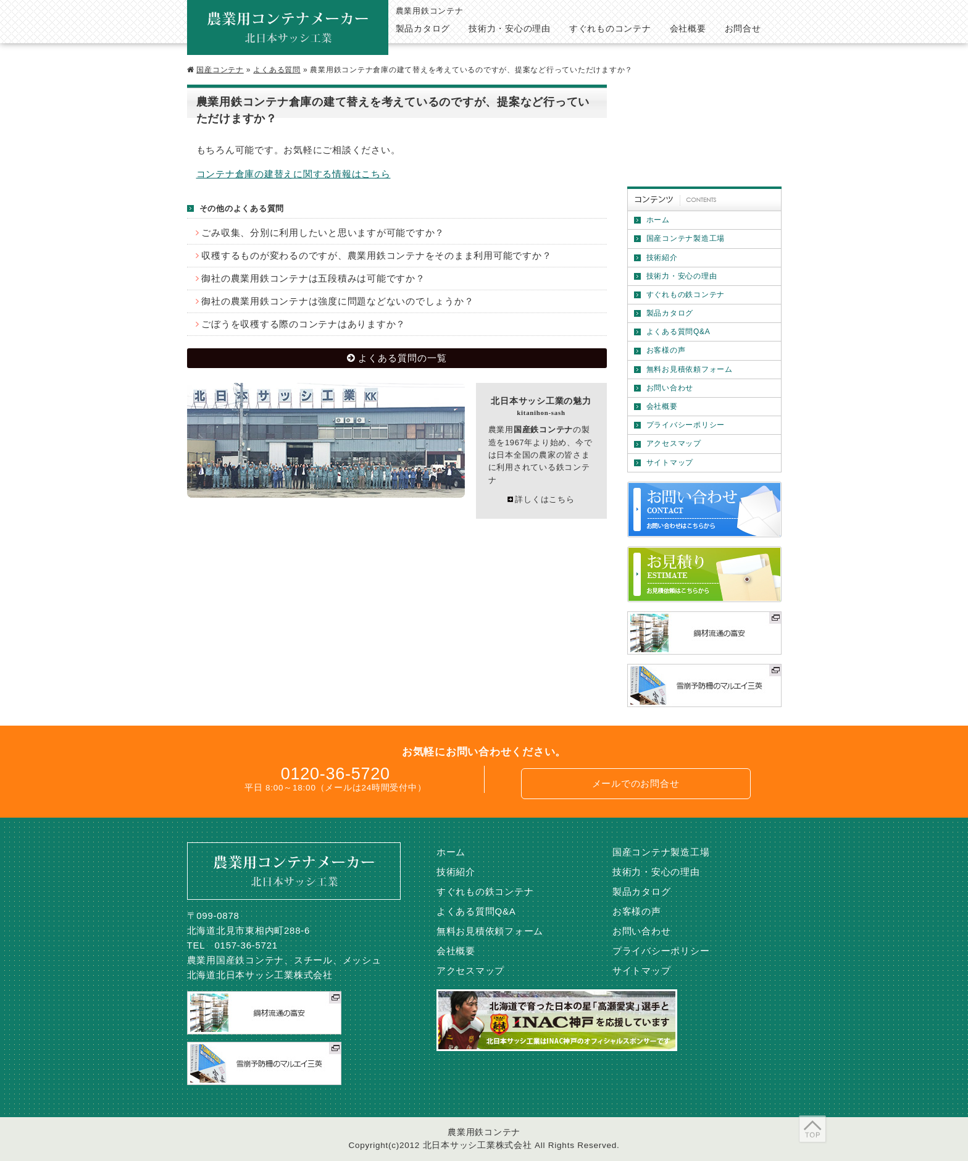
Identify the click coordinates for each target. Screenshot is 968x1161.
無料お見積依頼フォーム (689, 369)
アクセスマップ (673, 443)
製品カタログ (670, 313)
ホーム (658, 220)
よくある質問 (277, 69)
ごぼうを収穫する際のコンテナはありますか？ (303, 324)
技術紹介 (662, 257)
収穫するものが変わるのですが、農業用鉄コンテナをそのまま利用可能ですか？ (376, 255)
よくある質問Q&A (678, 331)
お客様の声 (666, 350)
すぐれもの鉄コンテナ (685, 294)
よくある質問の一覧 (402, 358)
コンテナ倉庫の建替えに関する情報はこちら (293, 174)
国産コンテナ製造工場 (685, 238)
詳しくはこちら (544, 499)
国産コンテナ (220, 69)
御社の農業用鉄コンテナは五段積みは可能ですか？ (313, 278)
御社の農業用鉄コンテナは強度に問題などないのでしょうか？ (337, 301)
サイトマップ (670, 462)
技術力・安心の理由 (681, 276)
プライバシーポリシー (685, 425)
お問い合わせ (670, 388)
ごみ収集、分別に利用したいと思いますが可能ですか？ (322, 232)
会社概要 (662, 406)
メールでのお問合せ (636, 783)
